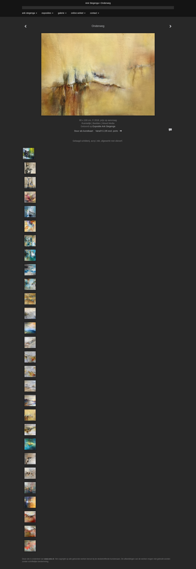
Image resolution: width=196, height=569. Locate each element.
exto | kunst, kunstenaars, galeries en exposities (30, 3)
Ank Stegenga (92, 3)
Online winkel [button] (78, 13)
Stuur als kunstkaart (98, 131)
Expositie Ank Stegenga (104, 126)
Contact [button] (94, 13)
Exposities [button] (47, 13)
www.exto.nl (49, 559)
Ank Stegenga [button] (29, 13)
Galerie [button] (62, 13)
